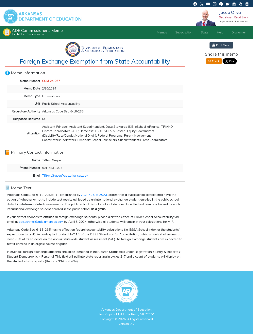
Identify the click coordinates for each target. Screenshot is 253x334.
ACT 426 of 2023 (94, 195)
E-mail (215, 61)
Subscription (184, 32)
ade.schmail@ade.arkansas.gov (41, 222)
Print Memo (223, 45)
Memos (162, 32)
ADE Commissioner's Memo (37, 32)
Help (220, 32)
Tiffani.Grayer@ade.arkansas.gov (65, 175)
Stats (205, 32)
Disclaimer (238, 32)
